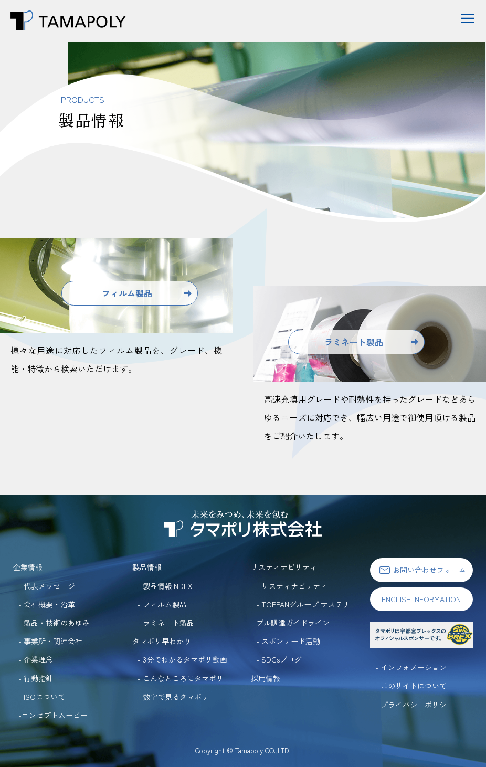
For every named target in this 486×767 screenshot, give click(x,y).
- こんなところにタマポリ (181, 678)
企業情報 (28, 567)
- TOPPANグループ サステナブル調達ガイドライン (303, 613)
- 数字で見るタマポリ (173, 696)
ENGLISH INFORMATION (421, 599)
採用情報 (265, 678)
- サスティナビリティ (291, 586)
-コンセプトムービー (53, 715)
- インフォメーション (411, 667)
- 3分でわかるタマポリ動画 (182, 659)
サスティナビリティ (284, 567)
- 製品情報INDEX (165, 586)
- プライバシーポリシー (414, 704)
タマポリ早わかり (161, 641)
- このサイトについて (411, 685)
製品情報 (147, 567)
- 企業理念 (35, 659)
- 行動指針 (35, 678)
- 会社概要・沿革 (46, 604)
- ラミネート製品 (166, 622)
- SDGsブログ (279, 659)
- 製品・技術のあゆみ (54, 622)
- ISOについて (41, 696)
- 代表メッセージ (46, 586)
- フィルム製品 (162, 604)
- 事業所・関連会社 (50, 641)
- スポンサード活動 (288, 641)
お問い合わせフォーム (421, 569)
